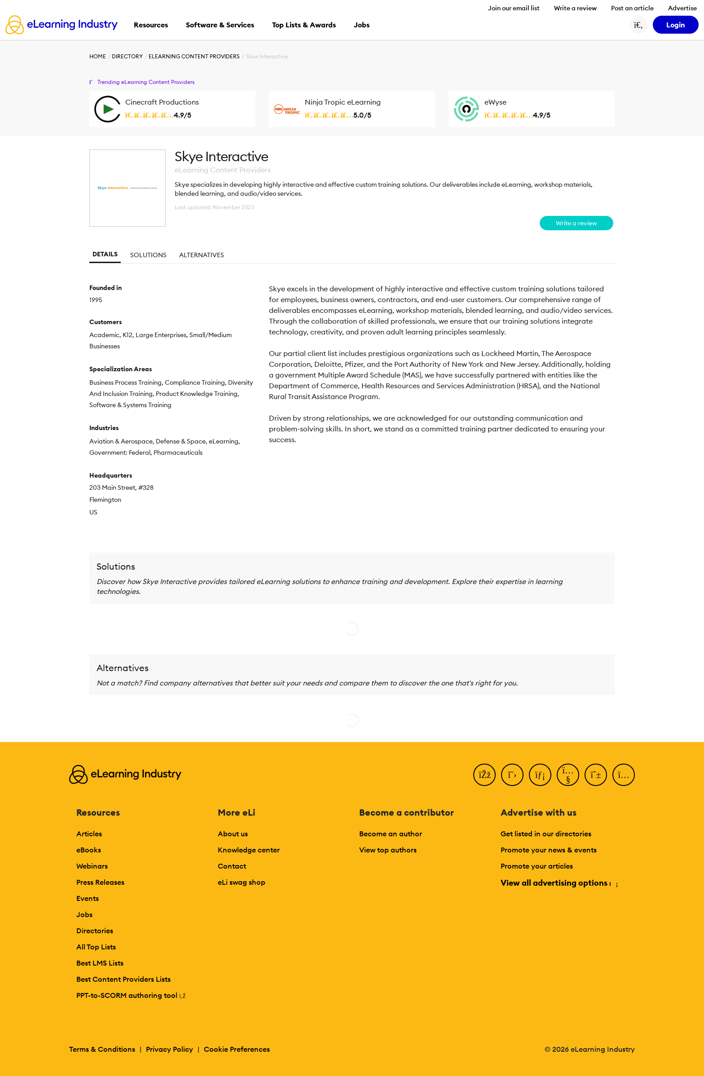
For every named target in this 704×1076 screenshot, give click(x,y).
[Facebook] (484, 775)
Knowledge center (249, 849)
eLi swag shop (241, 882)
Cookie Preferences (237, 1049)
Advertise (682, 8)
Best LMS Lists (99, 962)
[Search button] (638, 25)
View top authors (388, 849)
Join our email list (514, 8)
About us (233, 833)
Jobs (84, 914)
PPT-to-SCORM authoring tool (131, 995)
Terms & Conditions (102, 1049)
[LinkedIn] (540, 775)
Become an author (390, 833)
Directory (127, 56)
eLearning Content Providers (194, 56)
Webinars (92, 865)
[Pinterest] (596, 775)
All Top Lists (96, 946)
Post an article (632, 8)
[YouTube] (568, 775)
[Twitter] (512, 775)
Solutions (148, 255)
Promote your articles (537, 865)
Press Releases (100, 882)
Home (97, 56)
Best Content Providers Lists (123, 979)
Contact (232, 865)
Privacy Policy (169, 1049)
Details (105, 254)
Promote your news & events (549, 849)
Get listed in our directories (546, 833)
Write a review (575, 8)
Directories (94, 930)
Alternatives (201, 255)
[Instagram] (623, 775)
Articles (89, 833)
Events (87, 898)
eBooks (88, 849)
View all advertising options (559, 883)
